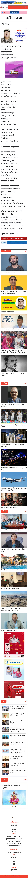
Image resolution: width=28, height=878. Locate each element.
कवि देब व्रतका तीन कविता (8, 273)
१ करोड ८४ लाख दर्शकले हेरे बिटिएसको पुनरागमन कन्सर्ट (14, 469)
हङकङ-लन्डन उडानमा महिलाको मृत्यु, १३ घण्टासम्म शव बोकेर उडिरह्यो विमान (14, 489)
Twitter (14, 827)
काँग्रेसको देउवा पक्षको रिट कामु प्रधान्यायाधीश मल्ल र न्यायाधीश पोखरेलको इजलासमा (17, 730)
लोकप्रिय (4, 511)
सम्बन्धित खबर (6, 251)
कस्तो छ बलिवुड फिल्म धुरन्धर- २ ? (10, 507)
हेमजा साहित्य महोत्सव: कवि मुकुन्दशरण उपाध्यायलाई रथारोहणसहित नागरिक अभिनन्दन (13, 351)
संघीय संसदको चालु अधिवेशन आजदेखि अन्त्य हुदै (16, 757)
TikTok (14, 832)
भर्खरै (3, 701)
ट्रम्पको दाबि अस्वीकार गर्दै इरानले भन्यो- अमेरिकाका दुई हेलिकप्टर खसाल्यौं (11, 609)
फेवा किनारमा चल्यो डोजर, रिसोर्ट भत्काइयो (12, 570)
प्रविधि (14, 864)
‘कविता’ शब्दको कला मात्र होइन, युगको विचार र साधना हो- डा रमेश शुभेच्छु (13, 292)
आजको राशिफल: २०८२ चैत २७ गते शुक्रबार (12, 786)
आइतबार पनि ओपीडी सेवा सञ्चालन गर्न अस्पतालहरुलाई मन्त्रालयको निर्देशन (18, 708)
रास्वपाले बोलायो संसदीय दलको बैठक (17, 736)
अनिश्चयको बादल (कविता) (7, 312)
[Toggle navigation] (24, 7)
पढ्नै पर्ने (4, 383)
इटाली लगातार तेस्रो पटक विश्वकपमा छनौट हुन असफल (13, 426)
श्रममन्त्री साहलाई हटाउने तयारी (9, 631)
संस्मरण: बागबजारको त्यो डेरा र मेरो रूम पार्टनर (13, 329)
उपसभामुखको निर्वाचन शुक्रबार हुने (10, 588)
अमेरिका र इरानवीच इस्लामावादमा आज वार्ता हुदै (17, 771)
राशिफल (4, 780)
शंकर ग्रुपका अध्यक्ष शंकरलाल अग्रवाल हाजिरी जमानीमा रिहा (12, 405)
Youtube (14, 830)
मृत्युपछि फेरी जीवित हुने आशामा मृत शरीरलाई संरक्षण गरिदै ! (12, 445)
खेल (14, 860)
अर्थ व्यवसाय (14, 857)
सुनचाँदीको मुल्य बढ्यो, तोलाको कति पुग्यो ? (17, 722)
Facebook (14, 825)
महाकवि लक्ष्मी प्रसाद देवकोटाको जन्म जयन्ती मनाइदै (12, 375)
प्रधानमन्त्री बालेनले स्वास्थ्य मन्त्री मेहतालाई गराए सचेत (13, 550)
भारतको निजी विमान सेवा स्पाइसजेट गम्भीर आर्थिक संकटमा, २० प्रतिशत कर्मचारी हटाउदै (17, 751)
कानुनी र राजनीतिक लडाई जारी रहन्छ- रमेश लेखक (17, 715)
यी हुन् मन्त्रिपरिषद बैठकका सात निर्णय (11, 530)
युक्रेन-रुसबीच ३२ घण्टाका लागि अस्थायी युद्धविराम (17, 764)
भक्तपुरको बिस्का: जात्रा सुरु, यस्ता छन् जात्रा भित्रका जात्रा (17, 743)
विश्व (14, 862)
